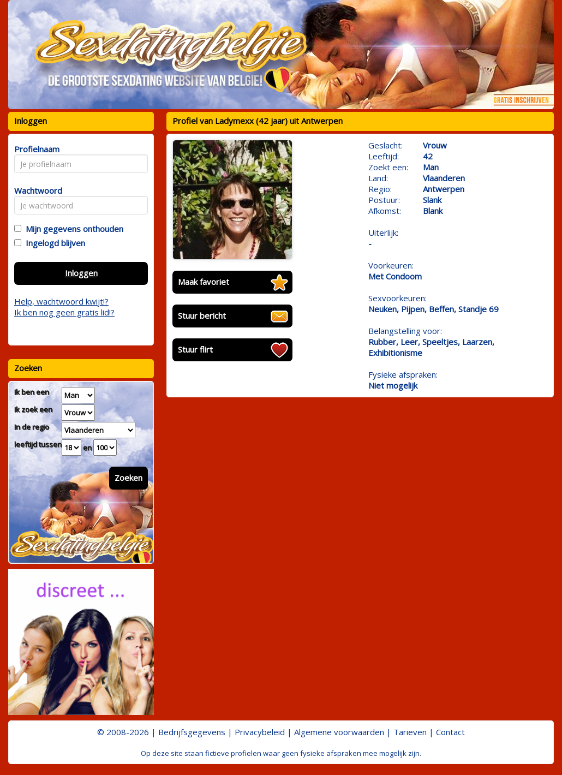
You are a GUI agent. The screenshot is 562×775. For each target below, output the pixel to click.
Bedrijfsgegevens (191, 731)
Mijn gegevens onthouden (72, 228)
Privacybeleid (260, 731)
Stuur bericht (202, 315)
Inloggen (81, 272)
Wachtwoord (35, 190)
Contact (450, 731)
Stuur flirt (195, 349)
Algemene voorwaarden (339, 731)
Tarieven (410, 731)
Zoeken (128, 477)
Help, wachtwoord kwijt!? (61, 301)
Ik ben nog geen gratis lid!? (64, 312)
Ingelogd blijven (53, 242)
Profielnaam (35, 149)
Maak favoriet (203, 281)
